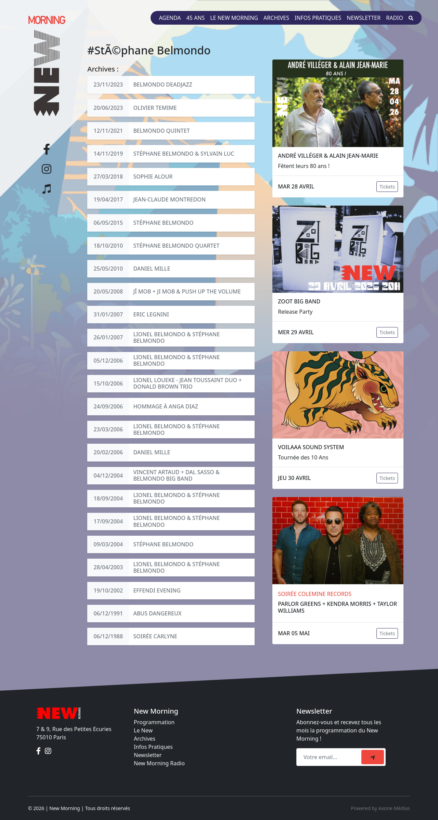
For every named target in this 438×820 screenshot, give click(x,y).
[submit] (372, 757)
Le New (143, 730)
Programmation (154, 722)
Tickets (387, 186)
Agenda (170, 18)
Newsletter (364, 18)
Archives (276, 18)
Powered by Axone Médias (380, 808)
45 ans (195, 18)
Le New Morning (234, 18)
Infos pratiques (318, 18)
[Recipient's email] (330, 757)
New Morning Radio (159, 763)
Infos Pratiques (153, 747)
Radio (394, 18)
